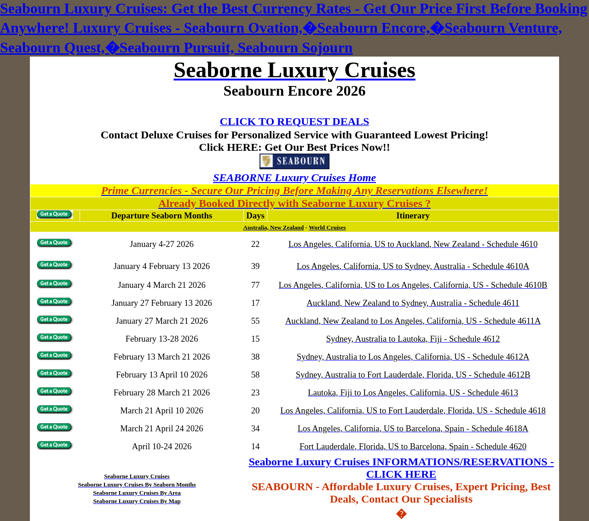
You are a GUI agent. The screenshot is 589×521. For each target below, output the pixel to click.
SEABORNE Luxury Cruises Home (294, 177)
